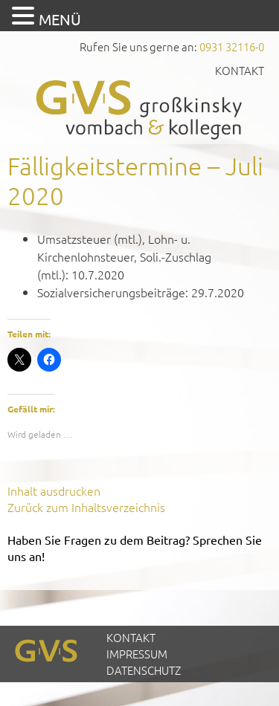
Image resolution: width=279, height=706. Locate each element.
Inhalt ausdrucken (53, 490)
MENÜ (60, 19)
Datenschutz (143, 670)
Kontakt (239, 70)
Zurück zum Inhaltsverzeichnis (86, 507)
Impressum (136, 653)
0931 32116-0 (231, 46)
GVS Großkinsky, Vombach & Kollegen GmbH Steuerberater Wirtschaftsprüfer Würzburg (140, 109)
